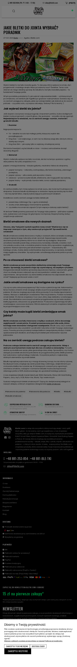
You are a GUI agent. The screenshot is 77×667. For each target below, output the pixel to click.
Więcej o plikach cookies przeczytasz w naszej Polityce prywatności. (33, 641)
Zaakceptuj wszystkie (18, 651)
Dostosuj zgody (38, 646)
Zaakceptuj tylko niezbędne (17, 646)
